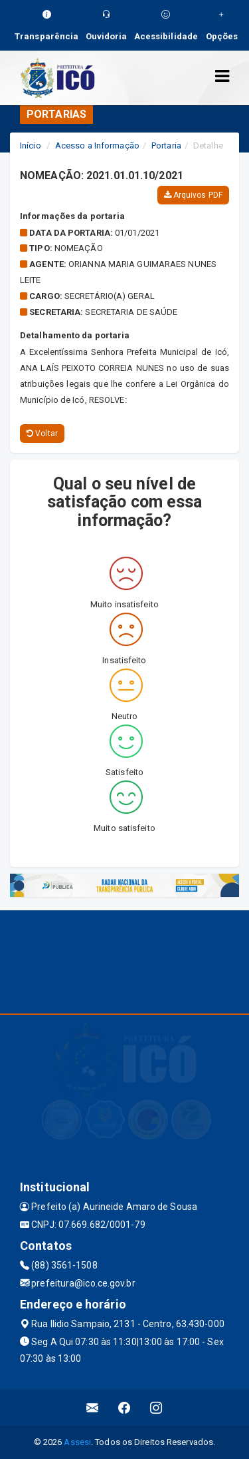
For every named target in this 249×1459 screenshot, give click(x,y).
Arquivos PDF (193, 195)
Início (30, 145)
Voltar (42, 433)
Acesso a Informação (97, 145)
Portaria (166, 145)
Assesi (77, 1442)
